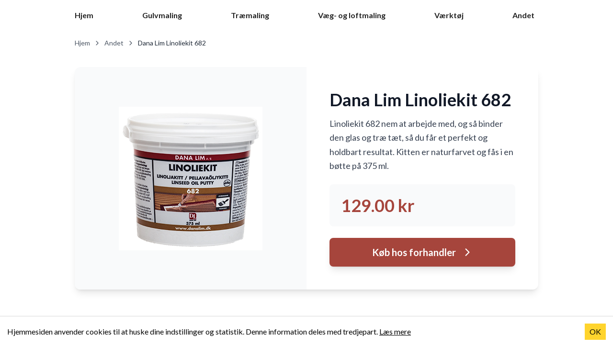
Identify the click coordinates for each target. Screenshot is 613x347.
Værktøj (449, 15)
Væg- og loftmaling (352, 15)
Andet (523, 15)
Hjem (84, 15)
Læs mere (395, 331)
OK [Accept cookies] (595, 331)
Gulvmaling (162, 15)
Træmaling (250, 15)
